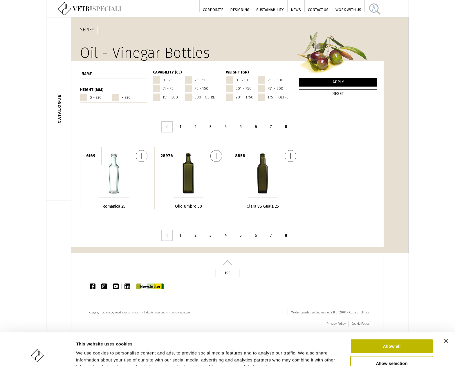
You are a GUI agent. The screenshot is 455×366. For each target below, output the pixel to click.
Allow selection (391, 332)
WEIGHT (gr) (237, 72)
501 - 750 (244, 88)
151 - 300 (170, 97)
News (296, 10)
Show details (304, 354)
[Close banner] (446, 310)
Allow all (392, 315)
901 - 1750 (244, 97)
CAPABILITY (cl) (167, 72)
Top (227, 273)
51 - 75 (168, 88)
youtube (117, 286)
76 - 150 (201, 88)
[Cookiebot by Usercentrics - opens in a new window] (37, 354)
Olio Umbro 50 (188, 206)
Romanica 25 (113, 206)
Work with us (348, 10)
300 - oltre (205, 97)
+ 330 (126, 97)
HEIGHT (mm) (92, 89)
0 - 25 (167, 80)
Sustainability (270, 10)
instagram (105, 286)
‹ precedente (167, 126)
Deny (392, 349)
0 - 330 (96, 97)
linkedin (128, 286)
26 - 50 (201, 80)
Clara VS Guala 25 (263, 206)
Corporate (213, 10)
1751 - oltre (278, 97)
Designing (239, 10)
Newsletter (150, 286)
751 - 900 (275, 88)
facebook (94, 286)
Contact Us (318, 10)
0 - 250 (242, 80)
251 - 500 (275, 80)
